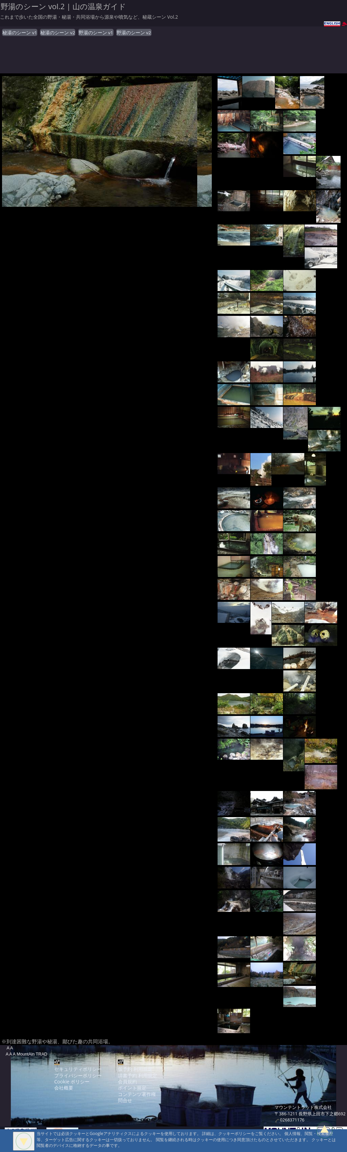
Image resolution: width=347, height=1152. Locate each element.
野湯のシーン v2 (134, 33)
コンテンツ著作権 (137, 1094)
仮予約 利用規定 (135, 1069)
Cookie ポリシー (71, 1081)
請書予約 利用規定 (137, 1075)
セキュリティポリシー (78, 1069)
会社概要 (63, 1087)
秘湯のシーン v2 (57, 33)
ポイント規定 (132, 1087)
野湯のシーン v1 (96, 33)
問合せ (125, 1100)
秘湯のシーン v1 (19, 33)
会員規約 (127, 1081)
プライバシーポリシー (78, 1075)
